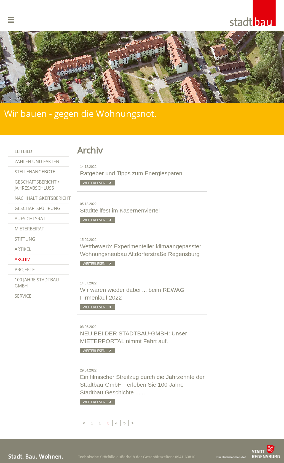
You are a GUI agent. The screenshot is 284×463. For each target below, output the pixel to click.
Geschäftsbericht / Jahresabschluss (37, 185)
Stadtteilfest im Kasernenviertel (120, 210)
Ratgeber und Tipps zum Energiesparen (131, 173)
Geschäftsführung (37, 208)
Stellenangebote (35, 172)
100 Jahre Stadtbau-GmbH (37, 283)
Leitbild (23, 151)
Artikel (23, 249)
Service (23, 296)
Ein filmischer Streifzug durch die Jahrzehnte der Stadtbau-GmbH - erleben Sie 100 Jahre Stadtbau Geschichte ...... (142, 384)
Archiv (22, 259)
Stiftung (25, 239)
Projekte (25, 270)
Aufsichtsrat (30, 219)
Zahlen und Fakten (37, 161)
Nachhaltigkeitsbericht (42, 198)
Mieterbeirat (29, 229)
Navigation (23, 20)
